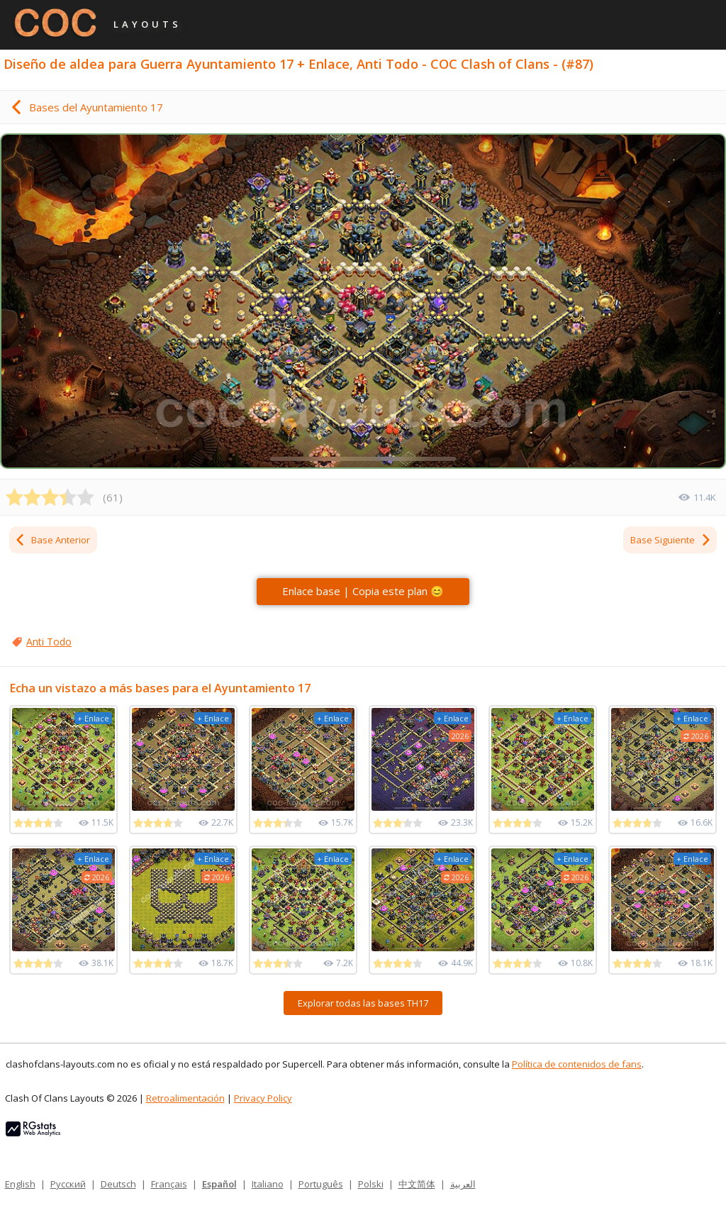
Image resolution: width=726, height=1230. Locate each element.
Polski (371, 1184)
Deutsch (118, 1184)
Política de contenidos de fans (577, 1064)
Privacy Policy (263, 1098)
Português (320, 1184)
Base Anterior (52, 539)
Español (219, 1184)
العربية (463, 1184)
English (20, 1184)
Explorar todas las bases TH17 (363, 1003)
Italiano (268, 1184)
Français (169, 1184)
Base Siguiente (671, 539)
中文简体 (416, 1184)
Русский (68, 1184)
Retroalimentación (185, 1098)
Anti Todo (49, 641)
